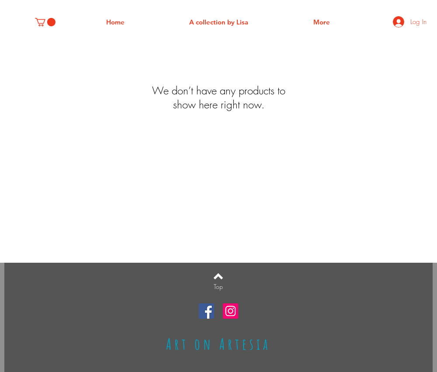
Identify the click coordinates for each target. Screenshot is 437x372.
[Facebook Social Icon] (206, 311)
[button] (45, 22)
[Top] (218, 286)
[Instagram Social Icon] (230, 311)
